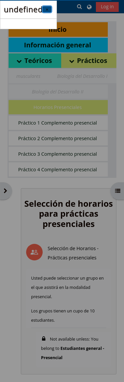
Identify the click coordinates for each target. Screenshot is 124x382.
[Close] (47, 9)
